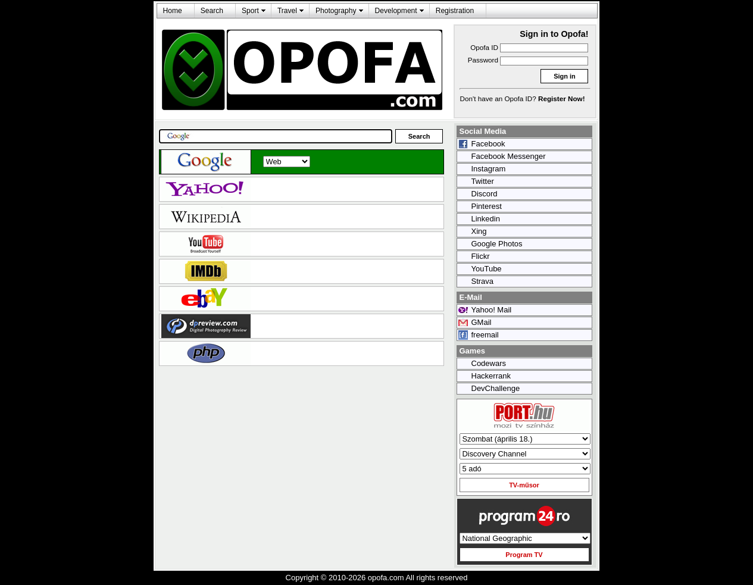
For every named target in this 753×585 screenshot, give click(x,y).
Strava (482, 281)
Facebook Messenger (508, 156)
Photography (336, 11)
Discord (484, 193)
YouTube (486, 268)
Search (212, 11)
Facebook (488, 143)
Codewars (489, 363)
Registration (455, 11)
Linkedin (485, 218)
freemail (485, 334)
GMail (481, 322)
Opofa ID (484, 47)
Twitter (482, 181)
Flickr (480, 256)
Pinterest (486, 206)
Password (483, 60)
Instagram (488, 168)
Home (172, 11)
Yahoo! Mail (491, 309)
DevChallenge (495, 388)
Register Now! (561, 98)
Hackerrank (491, 375)
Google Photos (497, 243)
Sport (250, 11)
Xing (479, 231)
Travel (287, 11)
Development (396, 11)
